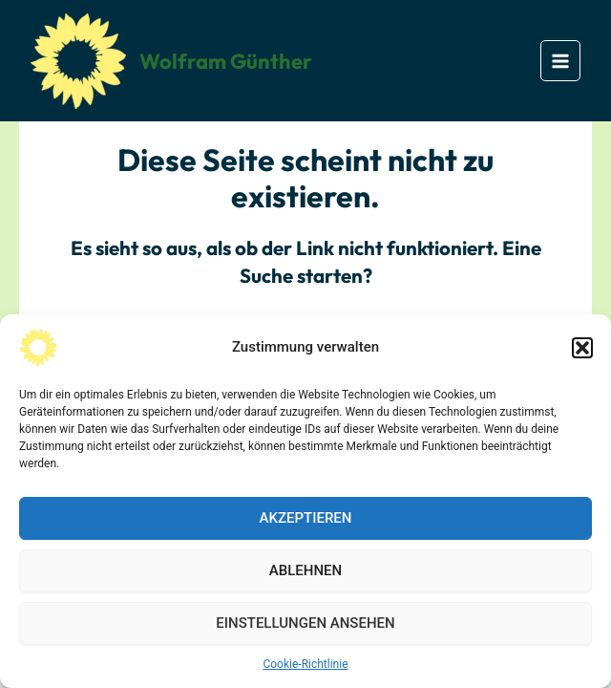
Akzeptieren (306, 518)
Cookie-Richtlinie (305, 664)
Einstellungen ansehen (305, 623)
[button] (582, 347)
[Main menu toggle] (560, 60)
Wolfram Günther (225, 61)
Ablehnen (305, 570)
